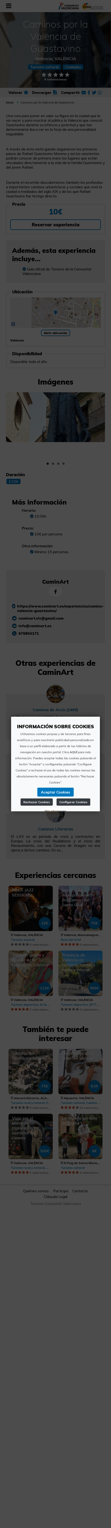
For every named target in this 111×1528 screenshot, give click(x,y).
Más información (55, 811)
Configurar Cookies (74, 802)
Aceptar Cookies (55, 792)
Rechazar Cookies (37, 802)
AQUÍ (73, 752)
